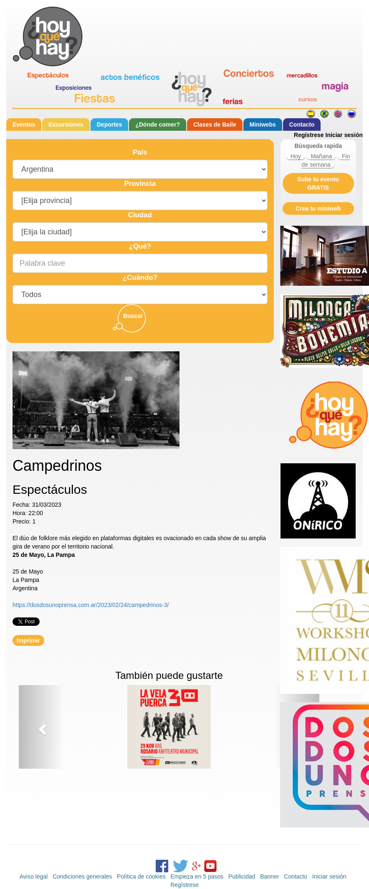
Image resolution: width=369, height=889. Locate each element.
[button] (41, 727)
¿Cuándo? (140, 278)
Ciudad (140, 215)
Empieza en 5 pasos (196, 876)
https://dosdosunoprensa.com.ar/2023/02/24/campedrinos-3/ (91, 605)
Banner (269, 876)
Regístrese (309, 135)
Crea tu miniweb (318, 208)
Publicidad (241, 876)
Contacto (302, 124)
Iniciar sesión (344, 135)
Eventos (24, 124)
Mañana (321, 156)
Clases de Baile (214, 124)
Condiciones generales (82, 876)
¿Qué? (140, 246)
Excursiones (65, 124)
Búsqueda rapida (318, 145)
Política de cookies (141, 876)
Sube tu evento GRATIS (318, 183)
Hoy (296, 156)
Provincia (140, 184)
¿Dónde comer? (157, 124)
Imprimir (28, 640)
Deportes (109, 124)
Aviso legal (34, 876)
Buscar (133, 315)
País (140, 152)
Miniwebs (263, 124)
